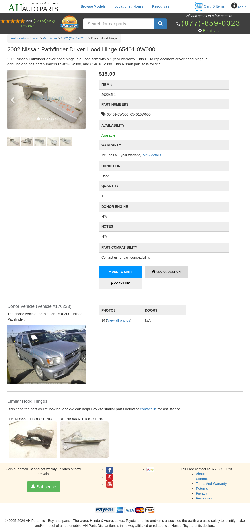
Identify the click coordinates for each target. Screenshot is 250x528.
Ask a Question (166, 272)
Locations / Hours (128, 6)
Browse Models (93, 6)
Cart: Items (209, 6)
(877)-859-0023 (210, 23)
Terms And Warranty (211, 484)
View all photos (118, 320)
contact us (148, 409)
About (241, 7)
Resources (161, 6)
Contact (202, 479)
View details (152, 155)
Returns (202, 488)
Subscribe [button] (43, 486)
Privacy (201, 493)
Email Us (211, 31)
